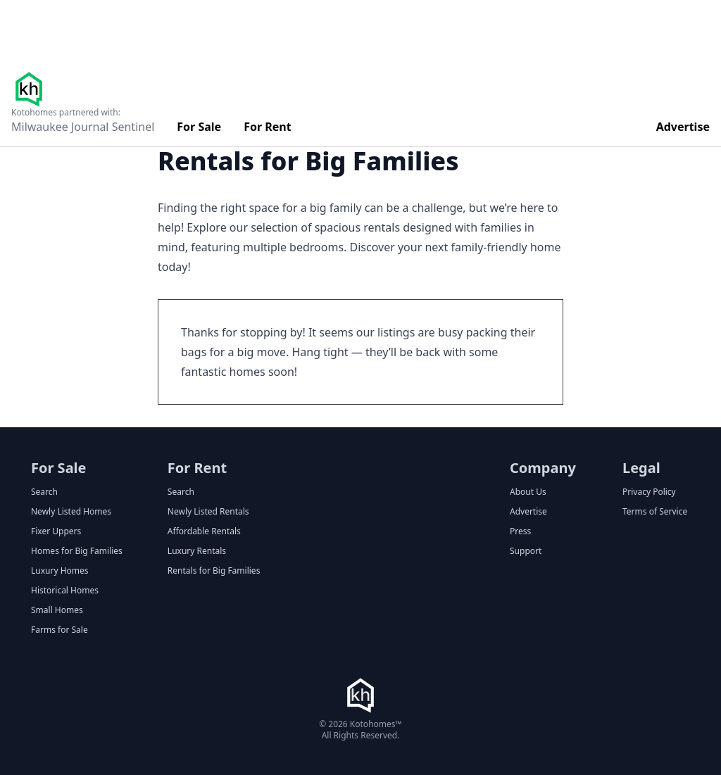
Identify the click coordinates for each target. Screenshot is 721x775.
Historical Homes (65, 590)
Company (543, 467)
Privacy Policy (649, 492)
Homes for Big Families (77, 551)
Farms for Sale (59, 630)
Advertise (683, 126)
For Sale (199, 126)
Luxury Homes (60, 570)
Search (44, 492)
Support (525, 551)
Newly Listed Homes (71, 511)
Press (520, 531)
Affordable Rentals (204, 531)
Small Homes (57, 610)
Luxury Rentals (197, 551)
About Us (528, 492)
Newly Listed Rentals (208, 511)
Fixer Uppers (56, 531)
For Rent (267, 126)
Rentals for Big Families (214, 570)
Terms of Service (654, 511)
